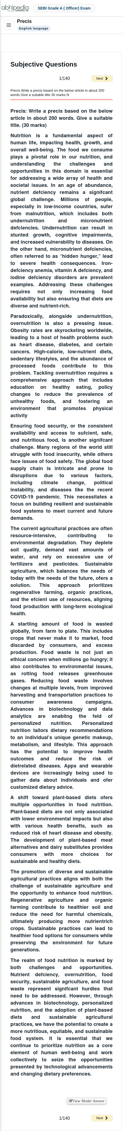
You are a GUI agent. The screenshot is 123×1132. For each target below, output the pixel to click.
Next (102, 78)
